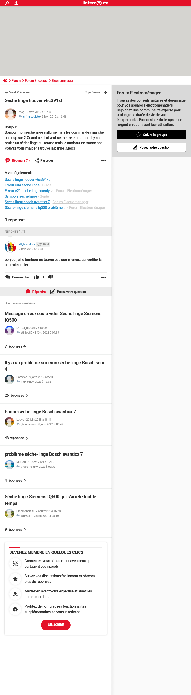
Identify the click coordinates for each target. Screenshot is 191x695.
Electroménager (62, 80)
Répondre (39, 292)
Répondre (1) (20, 160)
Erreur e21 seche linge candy (27, 191)
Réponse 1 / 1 (15, 231)
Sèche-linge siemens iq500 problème (34, 207)
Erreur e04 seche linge (22, 185)
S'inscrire (56, 625)
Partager (44, 160)
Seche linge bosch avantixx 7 (27, 202)
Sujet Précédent (20, 92)
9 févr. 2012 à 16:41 (54, 116)
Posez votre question (71, 292)
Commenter (20, 277)
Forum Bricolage (36, 80)
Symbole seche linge (21, 196)
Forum (16, 80)
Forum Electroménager (74, 191)
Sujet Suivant (93, 92)
